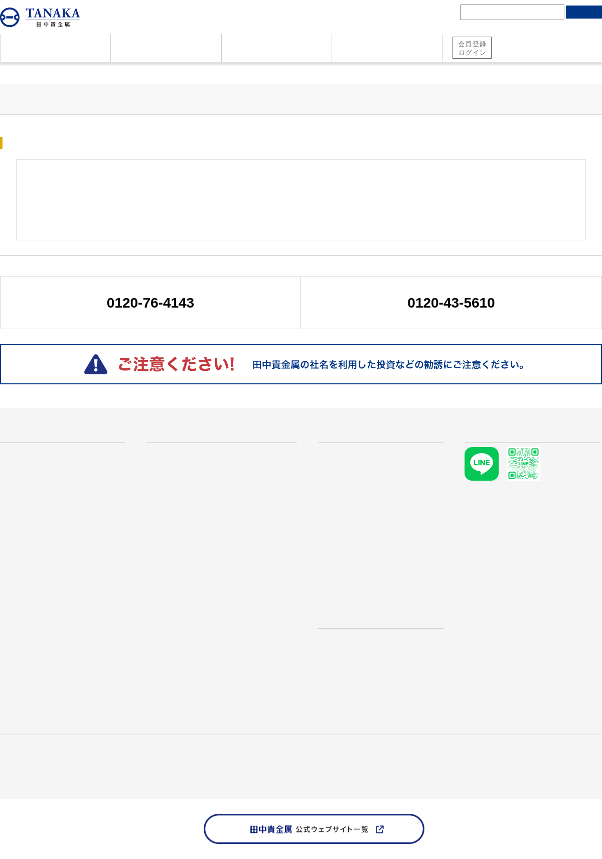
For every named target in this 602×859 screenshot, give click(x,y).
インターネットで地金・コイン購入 (219, 638)
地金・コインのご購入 (40, 503)
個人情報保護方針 (574, 756)
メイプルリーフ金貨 (190, 537)
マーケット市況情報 (354, 562)
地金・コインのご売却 (40, 520)
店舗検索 (336, 607)
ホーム (10, 72)
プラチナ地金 (179, 487)
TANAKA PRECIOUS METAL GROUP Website (71, 778)
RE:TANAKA (175, 672)
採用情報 (129, 756)
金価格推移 (346, 470)
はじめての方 (27, 435)
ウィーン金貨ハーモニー (198, 520)
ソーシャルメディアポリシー (143, 767)
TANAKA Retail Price (355, 537)
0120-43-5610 (451, 303)
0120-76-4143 (150, 303)
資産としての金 (28, 470)
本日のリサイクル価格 (387, 520)
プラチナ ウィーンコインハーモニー (219, 554)
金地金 (167, 470)
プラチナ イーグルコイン (200, 588)
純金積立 (513, 54)
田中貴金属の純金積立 (195, 621)
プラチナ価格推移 (358, 487)
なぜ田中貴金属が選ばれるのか (56, 453)
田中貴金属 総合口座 (527, 41)
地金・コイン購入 (569, 54)
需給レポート (342, 579)
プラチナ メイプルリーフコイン (211, 571)
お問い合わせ (24, 554)
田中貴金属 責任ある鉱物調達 (46, 767)
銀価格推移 (346, 503)
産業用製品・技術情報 (75, 756)
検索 (584, 12)
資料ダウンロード (32, 537)
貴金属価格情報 (57, 72)
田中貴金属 (17, 756)
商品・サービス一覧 (187, 435)
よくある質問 (24, 487)
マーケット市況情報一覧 (131, 72)
